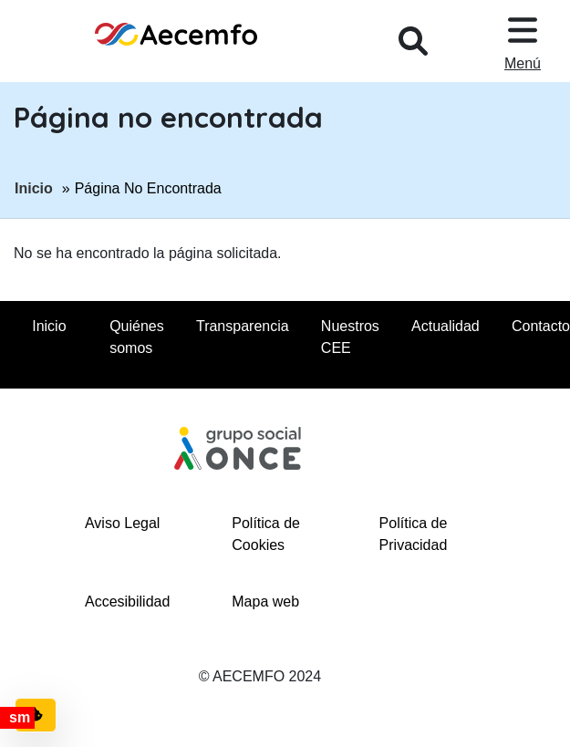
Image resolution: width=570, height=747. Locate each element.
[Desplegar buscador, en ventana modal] (413, 41)
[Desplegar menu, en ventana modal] (522, 41)
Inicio (34, 187)
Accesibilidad (127, 601)
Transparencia (242, 326)
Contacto (541, 326)
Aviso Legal (122, 523)
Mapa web (265, 601)
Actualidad (445, 326)
